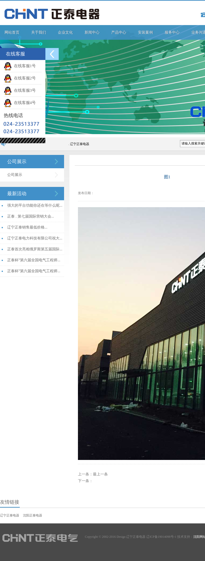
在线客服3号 (20, 90)
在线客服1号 (20, 66)
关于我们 (38, 32)
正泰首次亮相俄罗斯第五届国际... (34, 249)
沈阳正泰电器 (32, 515)
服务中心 (172, 32)
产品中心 (118, 32)
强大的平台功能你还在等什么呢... (34, 205)
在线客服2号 (20, 78)
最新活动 (16, 193)
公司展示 (16, 161)
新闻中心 (92, 32)
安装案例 (145, 32)
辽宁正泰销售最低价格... (27, 227)
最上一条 (100, 474)
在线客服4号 (20, 103)
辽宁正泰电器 (9, 515)
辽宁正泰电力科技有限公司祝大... (34, 238)
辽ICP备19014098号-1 (161, 537)
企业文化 (65, 32)
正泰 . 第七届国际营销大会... (30, 216)
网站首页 (12, 32)
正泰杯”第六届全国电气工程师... (33, 260)
